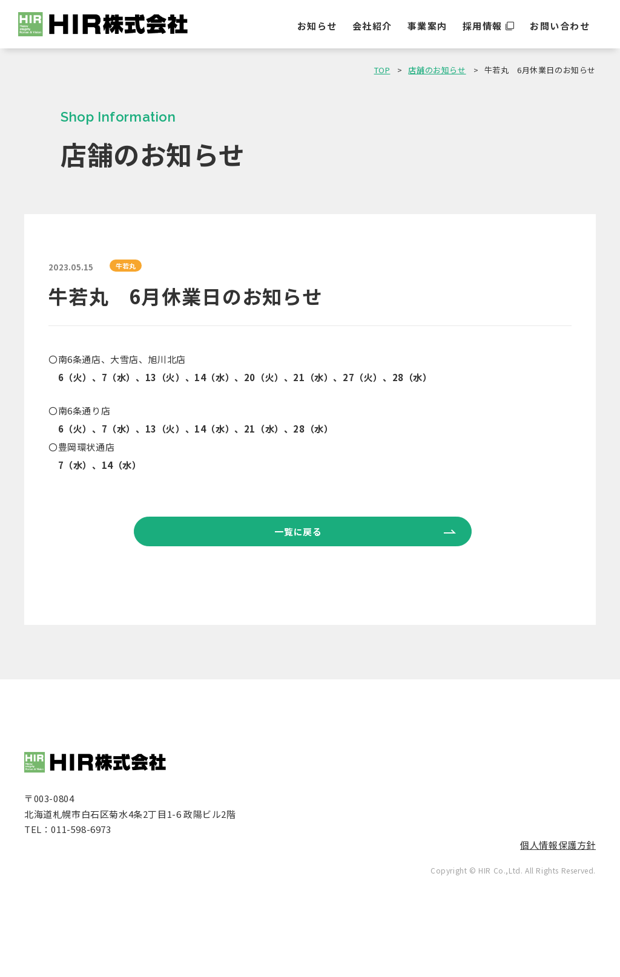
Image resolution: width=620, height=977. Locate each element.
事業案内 (427, 25)
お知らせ (317, 25)
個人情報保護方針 (558, 844)
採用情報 (483, 25)
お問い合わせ (560, 25)
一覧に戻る (298, 531)
